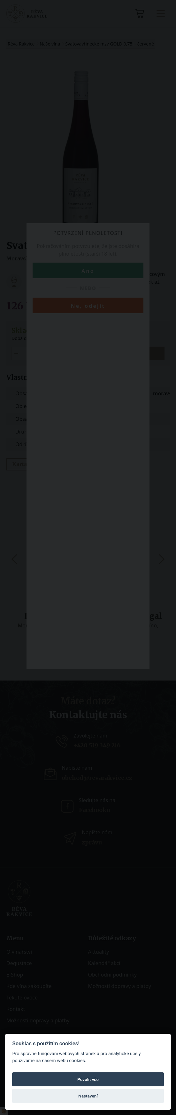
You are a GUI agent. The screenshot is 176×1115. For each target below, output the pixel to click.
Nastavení (88, 1095)
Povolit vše (88, 1079)
